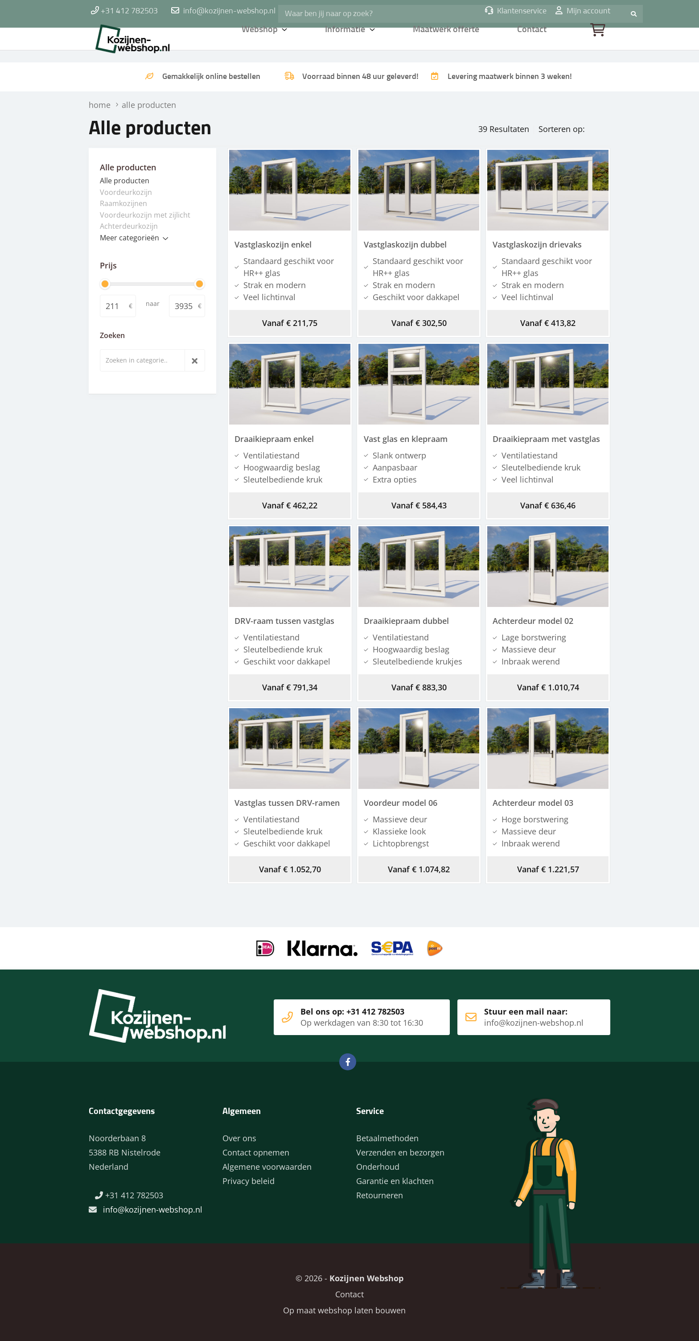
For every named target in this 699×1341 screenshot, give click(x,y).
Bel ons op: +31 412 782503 (344, 1013)
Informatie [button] (347, 42)
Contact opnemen (255, 1148)
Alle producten (124, 180)
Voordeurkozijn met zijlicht (145, 214)
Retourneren (379, 1191)
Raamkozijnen (123, 202)
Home (147, 42)
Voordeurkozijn (126, 191)
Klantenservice (516, 11)
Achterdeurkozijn (129, 225)
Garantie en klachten (395, 1177)
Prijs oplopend (576, 126)
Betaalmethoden (387, 1134)
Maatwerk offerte (448, 42)
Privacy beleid (248, 1177)
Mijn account (582, 11)
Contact (532, 42)
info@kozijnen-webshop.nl (229, 11)
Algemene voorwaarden (267, 1162)
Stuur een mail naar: (520, 1013)
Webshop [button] (260, 42)
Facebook (347, 1057)
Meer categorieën (129, 237)
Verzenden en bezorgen (400, 1148)
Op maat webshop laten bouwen (341, 1306)
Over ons (239, 1134)
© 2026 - (349, 1274)
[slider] (105, 283)
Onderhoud (377, 1162)
